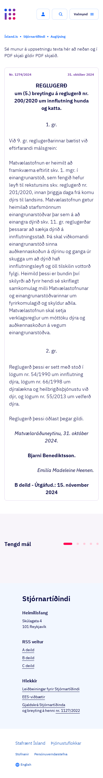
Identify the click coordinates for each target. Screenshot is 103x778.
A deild (28, 649)
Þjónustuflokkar (66, 743)
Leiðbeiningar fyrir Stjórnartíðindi (51, 688)
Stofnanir (22, 754)
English (26, 764)
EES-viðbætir (33, 696)
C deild (28, 665)
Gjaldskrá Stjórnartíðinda (43, 704)
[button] (43, 14)
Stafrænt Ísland (30, 743)
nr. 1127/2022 (68, 710)
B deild (28, 657)
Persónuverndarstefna (50, 754)
